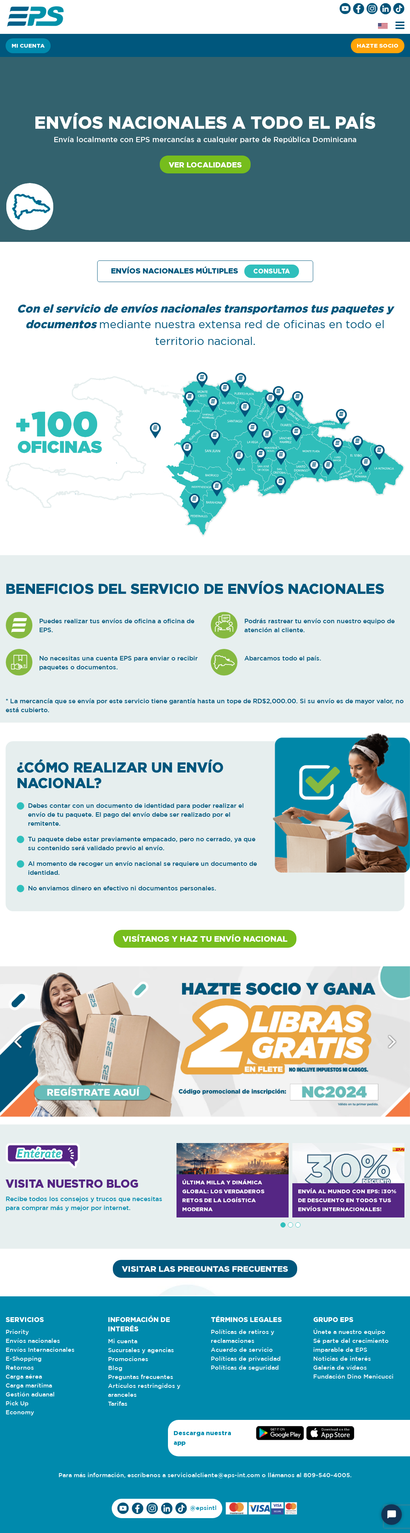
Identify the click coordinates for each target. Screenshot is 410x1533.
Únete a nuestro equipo (349, 1332)
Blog (115, 1368)
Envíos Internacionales (40, 1350)
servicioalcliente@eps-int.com (214, 1475)
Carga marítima (29, 1386)
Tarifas (117, 1404)
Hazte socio (377, 45)
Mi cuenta (28, 45)
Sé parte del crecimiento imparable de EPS (351, 1345)
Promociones (128, 1359)
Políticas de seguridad (245, 1368)
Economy (20, 1412)
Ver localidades (205, 164)
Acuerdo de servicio (242, 1350)
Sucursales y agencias (141, 1350)
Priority (17, 1332)
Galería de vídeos (340, 1368)
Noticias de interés (342, 1359)
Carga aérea (24, 1377)
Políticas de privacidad (246, 1359)
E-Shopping (24, 1359)
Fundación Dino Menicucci (353, 1377)
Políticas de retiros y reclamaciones (242, 1336)
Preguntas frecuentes (140, 1377)
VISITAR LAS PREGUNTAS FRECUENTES (205, 1268)
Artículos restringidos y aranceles (144, 1390)
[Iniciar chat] (391, 1514)
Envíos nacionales (33, 1341)
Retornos (20, 1368)
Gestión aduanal (30, 1395)
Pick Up (17, 1403)
